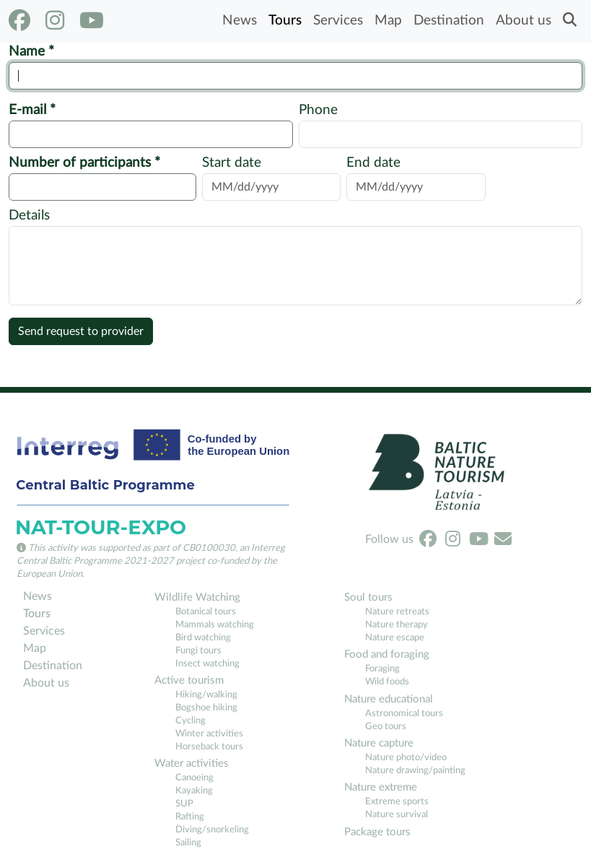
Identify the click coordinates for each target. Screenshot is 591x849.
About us (523, 20)
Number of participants (81, 163)
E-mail (29, 110)
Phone (318, 110)
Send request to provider (81, 331)
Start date (231, 163)
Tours (285, 20)
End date (373, 163)
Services (338, 20)
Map (388, 20)
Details (29, 215)
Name (28, 51)
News (239, 20)
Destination (448, 20)
